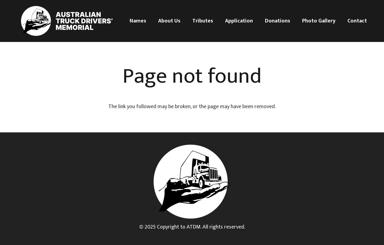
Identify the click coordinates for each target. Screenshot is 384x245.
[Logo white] (66, 21)
